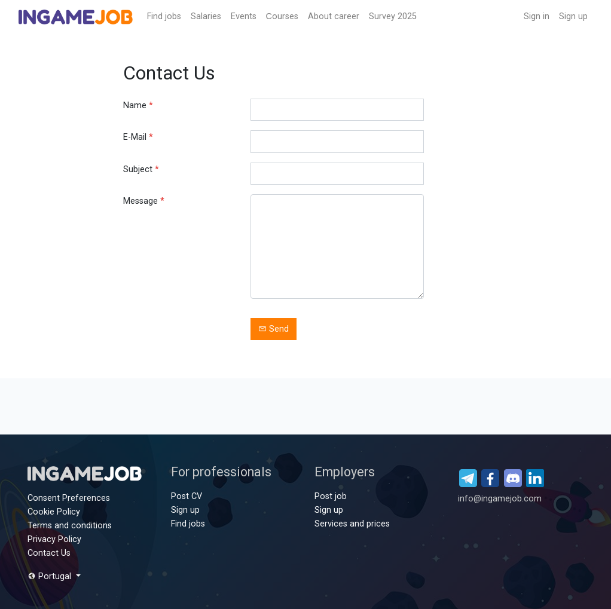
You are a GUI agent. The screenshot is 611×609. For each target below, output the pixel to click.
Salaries (206, 16)
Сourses (282, 16)
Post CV (186, 496)
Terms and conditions (70, 526)
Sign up (573, 16)
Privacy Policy (54, 539)
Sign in (536, 16)
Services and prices (352, 524)
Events (243, 16)
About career (333, 16)
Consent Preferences (69, 498)
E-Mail (138, 137)
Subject (141, 169)
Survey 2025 (393, 16)
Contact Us (49, 553)
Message (143, 201)
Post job (330, 496)
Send (273, 329)
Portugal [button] (51, 576)
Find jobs (164, 16)
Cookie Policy (54, 512)
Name (138, 105)
